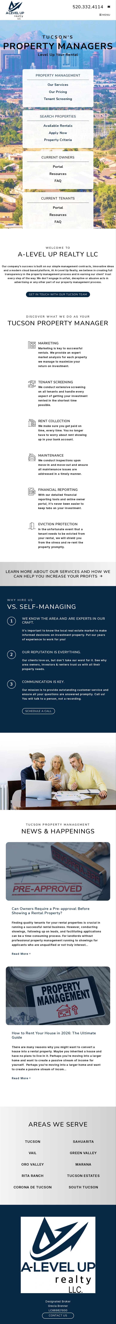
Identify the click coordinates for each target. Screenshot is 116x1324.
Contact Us (58, 1315)
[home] (15, 9)
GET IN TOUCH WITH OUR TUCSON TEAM (58, 294)
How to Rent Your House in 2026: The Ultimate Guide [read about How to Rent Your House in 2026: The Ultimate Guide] (54, 1035)
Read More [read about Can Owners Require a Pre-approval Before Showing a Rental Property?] (21, 953)
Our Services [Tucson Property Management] (58, 85)
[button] (106, 7)
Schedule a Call (38, 711)
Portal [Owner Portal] (58, 167)
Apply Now (58, 133)
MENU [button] (104, 15)
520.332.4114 (88, 7)
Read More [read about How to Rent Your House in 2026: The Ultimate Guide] (21, 1078)
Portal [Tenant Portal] (58, 207)
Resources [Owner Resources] (57, 174)
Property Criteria (58, 140)
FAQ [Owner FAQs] (58, 181)
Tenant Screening (58, 99)
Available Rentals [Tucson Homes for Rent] (58, 126)
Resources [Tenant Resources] (57, 215)
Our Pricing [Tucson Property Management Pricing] (58, 92)
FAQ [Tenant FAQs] (58, 222)
